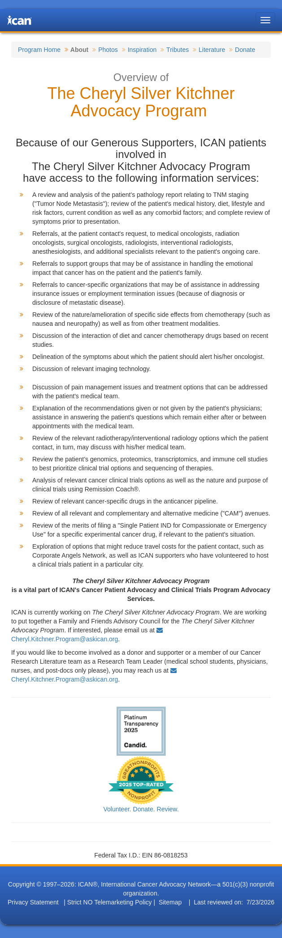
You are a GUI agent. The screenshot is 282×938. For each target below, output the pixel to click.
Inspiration (142, 49)
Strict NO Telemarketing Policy (109, 902)
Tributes (177, 49)
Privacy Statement (33, 902)
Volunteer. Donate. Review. (140, 809)
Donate (245, 49)
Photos (108, 49)
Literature (212, 49)
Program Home (39, 49)
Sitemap (170, 902)
